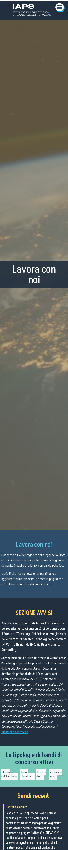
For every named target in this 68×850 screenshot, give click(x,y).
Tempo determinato (26, 774)
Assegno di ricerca (55, 774)
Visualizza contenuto (14, 732)
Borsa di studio (41, 774)
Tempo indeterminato (9, 774)
